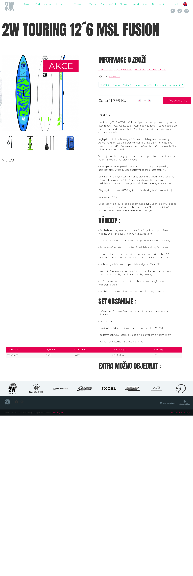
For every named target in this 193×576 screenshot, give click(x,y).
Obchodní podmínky (180, 412)
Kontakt (173, 4)
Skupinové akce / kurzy (114, 4)
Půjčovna (78, 4)
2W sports (114, 76)
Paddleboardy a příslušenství (51, 4)
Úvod (27, 4)
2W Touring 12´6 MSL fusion (150, 69)
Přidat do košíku (177, 100)
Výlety (92, 4)
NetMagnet (58, 412)
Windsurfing (140, 4)
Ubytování (158, 4)
